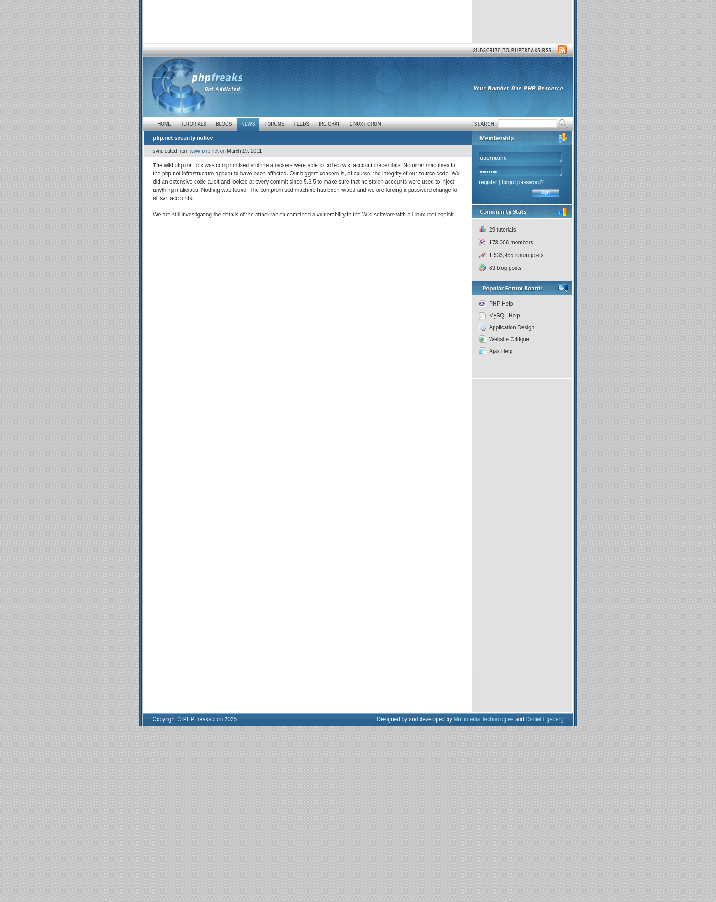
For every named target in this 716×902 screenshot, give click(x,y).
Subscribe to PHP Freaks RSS (520, 50)
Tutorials (193, 124)
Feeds (301, 124)
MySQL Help (504, 315)
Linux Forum (365, 124)
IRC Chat (329, 124)
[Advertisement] (307, 20)
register (488, 182)
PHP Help (501, 304)
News (248, 124)
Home (164, 124)
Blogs (224, 124)
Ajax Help (500, 351)
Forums (274, 124)
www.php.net (204, 150)
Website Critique (509, 339)
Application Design (511, 327)
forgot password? (523, 182)
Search (485, 124)
